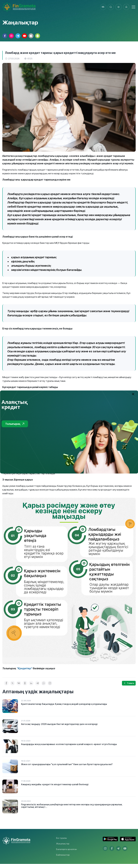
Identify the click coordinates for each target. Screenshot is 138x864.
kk (103, 7)
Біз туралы (61, 838)
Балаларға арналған (66, 849)
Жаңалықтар (62, 844)
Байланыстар (63, 855)
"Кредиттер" (24, 668)
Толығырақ (14, 424)
